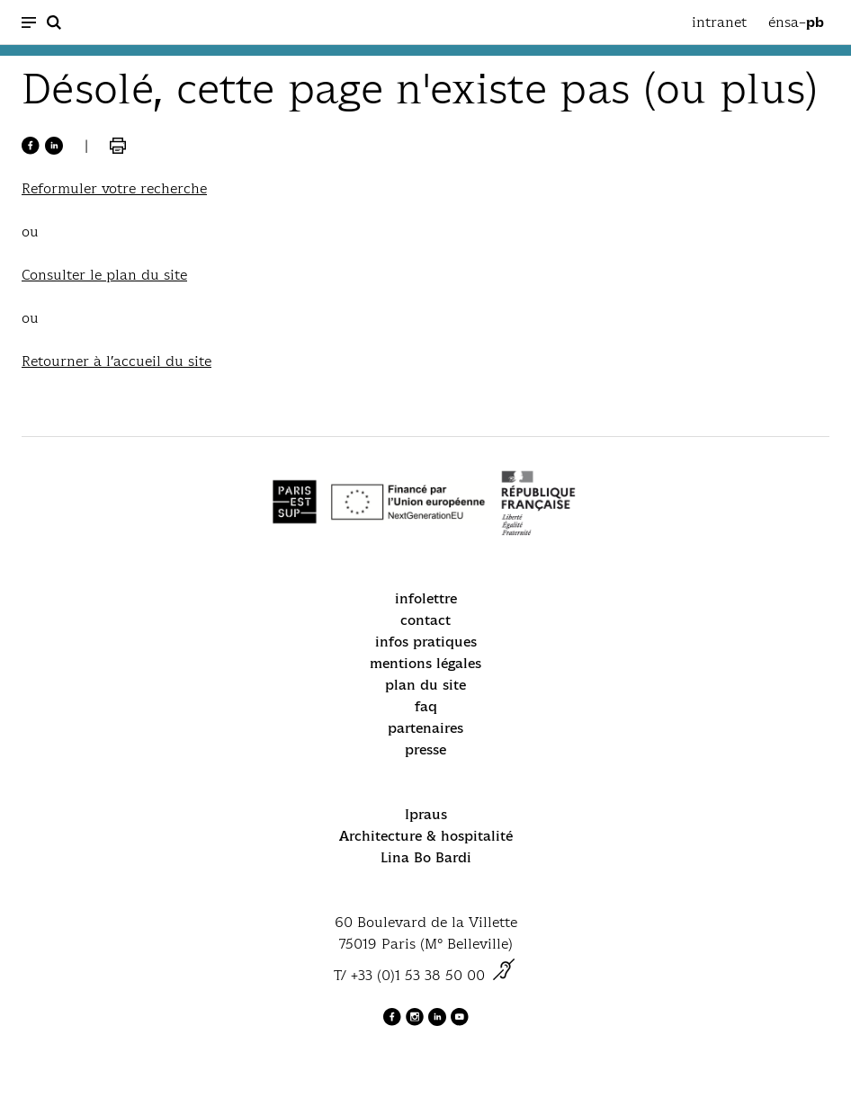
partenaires (425, 727)
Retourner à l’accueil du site (116, 361)
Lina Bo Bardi (426, 857)
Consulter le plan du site (104, 274)
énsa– (796, 22)
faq (426, 706)
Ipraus (426, 814)
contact (425, 620)
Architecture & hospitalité (426, 835)
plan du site (425, 684)
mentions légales (425, 663)
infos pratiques (426, 641)
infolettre (426, 598)
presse (425, 749)
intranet (719, 22)
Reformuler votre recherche (114, 188)
